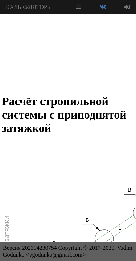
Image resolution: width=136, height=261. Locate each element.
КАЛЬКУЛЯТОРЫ (29, 7)
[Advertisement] (68, 32)
